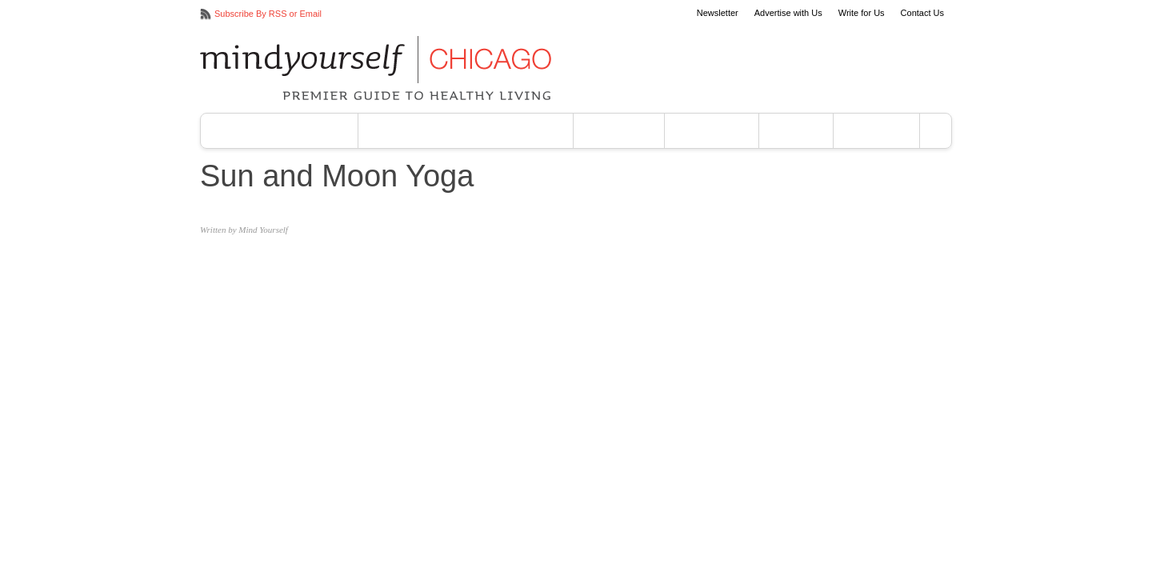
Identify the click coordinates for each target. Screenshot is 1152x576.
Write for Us (861, 13)
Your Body (711, 131)
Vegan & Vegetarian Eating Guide (466, 131)
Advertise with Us (788, 13)
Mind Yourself (263, 229)
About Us (876, 131)
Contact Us (922, 13)
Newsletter (717, 13)
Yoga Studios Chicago (279, 131)
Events (796, 131)
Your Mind (618, 131)
